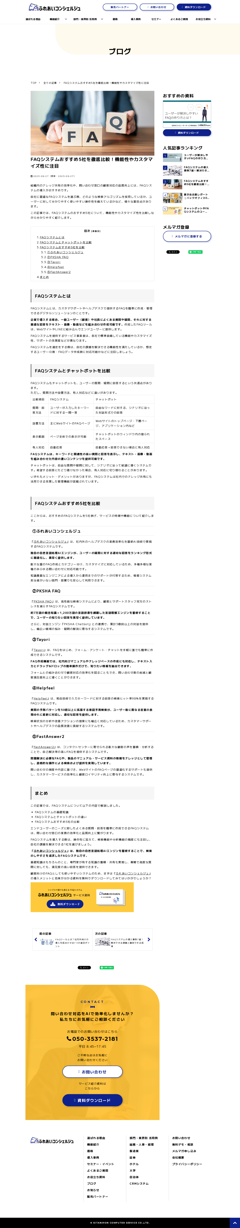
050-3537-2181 (95, 1039)
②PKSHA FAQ (58, 257)
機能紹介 (55, 19)
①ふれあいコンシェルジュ (65, 252)
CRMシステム (139, 1183)
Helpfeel (40, 698)
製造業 (134, 1151)
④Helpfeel (55, 267)
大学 (133, 1170)
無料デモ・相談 (182, 1144)
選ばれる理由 (33, 19)
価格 (115, 19)
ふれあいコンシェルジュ (50, 541)
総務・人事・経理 (142, 1144)
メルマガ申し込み (184, 1151)
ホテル (134, 1164)
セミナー (156, 19)
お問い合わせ (158, 7)
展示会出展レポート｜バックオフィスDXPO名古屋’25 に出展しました (196, 196)
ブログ (91, 1183)
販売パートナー (120, 7)
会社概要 (178, 1157)
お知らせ (93, 1190)
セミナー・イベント (100, 1164)
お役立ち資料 (203, 19)
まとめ (44, 277)
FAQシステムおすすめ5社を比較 (62, 247)
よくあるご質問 (179, 19)
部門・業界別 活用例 (85, 19)
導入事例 (136, 19)
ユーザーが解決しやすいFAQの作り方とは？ (196, 156)
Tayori (39, 650)
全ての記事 (50, 83)
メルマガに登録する (188, 236)
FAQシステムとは (52, 237)
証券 (133, 1157)
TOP (34, 83)
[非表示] (96, 231)
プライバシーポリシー (187, 1164)
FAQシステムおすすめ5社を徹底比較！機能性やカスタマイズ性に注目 (196, 182)
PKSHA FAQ (43, 601)
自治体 (134, 1177)
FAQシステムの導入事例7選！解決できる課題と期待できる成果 (196, 169)
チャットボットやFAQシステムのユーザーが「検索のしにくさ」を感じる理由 (196, 210)
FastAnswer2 (44, 747)
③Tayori (54, 262)
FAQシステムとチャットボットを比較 (66, 242)
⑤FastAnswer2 (59, 272)
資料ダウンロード (195, 7)
